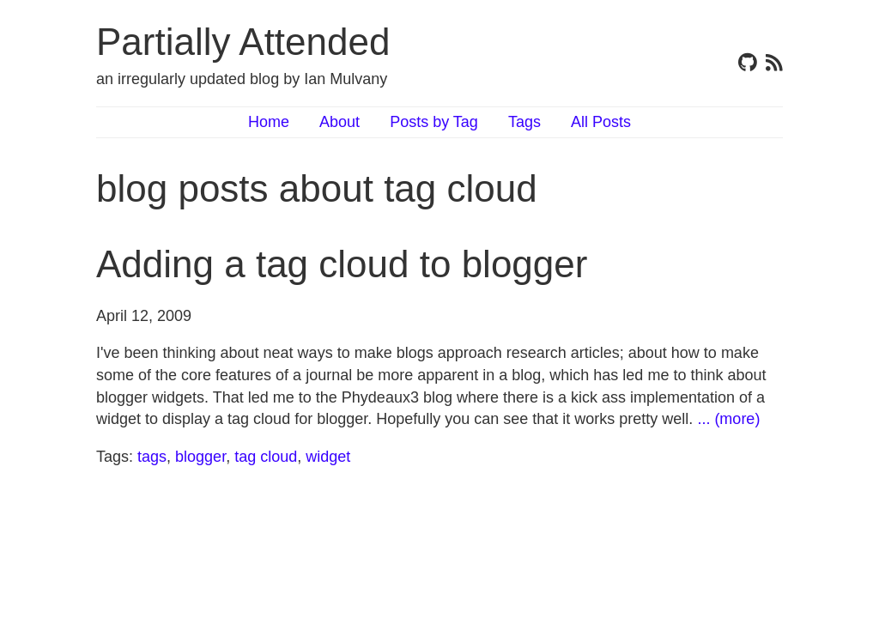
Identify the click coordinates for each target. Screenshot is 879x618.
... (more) (728, 418)
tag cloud (265, 456)
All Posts (601, 121)
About (339, 121)
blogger (200, 456)
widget (328, 456)
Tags (524, 121)
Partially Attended (243, 42)
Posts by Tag (434, 121)
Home (268, 121)
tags (152, 456)
